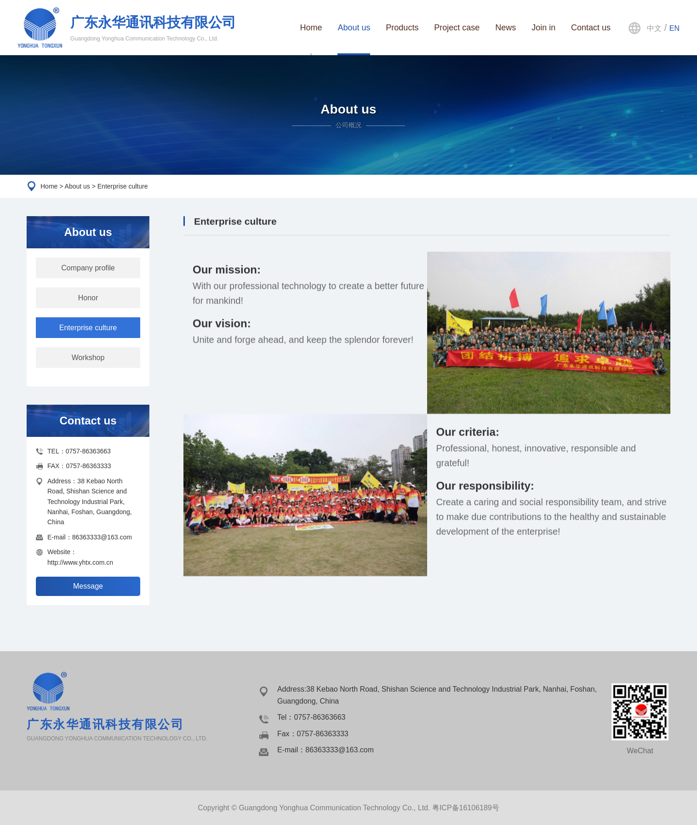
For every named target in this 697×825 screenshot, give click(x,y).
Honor (88, 298)
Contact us (591, 27)
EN (674, 28)
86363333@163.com (102, 537)
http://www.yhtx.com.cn (80, 562)
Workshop (88, 357)
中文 (654, 28)
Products (402, 27)
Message (88, 586)
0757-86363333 (88, 466)
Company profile (88, 268)
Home (311, 27)
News (505, 27)
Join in (543, 27)
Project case (457, 27)
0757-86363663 (88, 451)
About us (353, 27)
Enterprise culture (88, 328)
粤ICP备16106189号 (465, 808)
